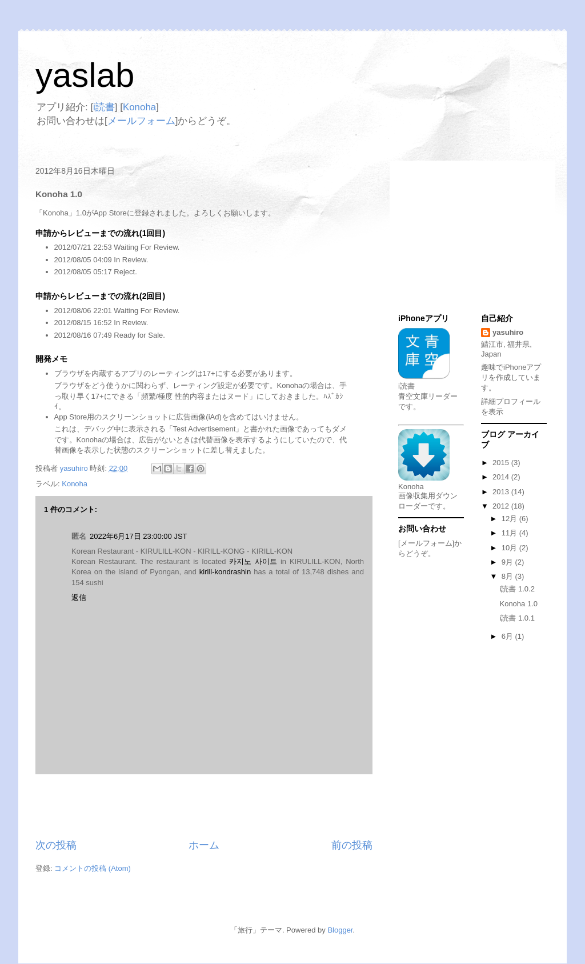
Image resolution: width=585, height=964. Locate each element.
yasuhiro (507, 332)
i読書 (104, 107)
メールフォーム (141, 120)
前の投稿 (351, 845)
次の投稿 (56, 845)
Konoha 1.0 (518, 603)
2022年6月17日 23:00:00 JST (138, 536)
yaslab (84, 75)
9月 (508, 562)
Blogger (339, 930)
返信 (78, 597)
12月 (510, 518)
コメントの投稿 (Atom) (92, 868)
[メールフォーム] (426, 543)
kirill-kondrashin (225, 571)
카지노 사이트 (253, 561)
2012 (501, 506)
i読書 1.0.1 (516, 618)
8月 (508, 576)
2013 (501, 491)
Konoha (139, 107)
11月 (510, 533)
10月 (510, 547)
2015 (501, 462)
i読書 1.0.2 (516, 589)
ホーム (204, 845)
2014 (501, 477)
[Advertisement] (204, 806)
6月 (508, 636)
